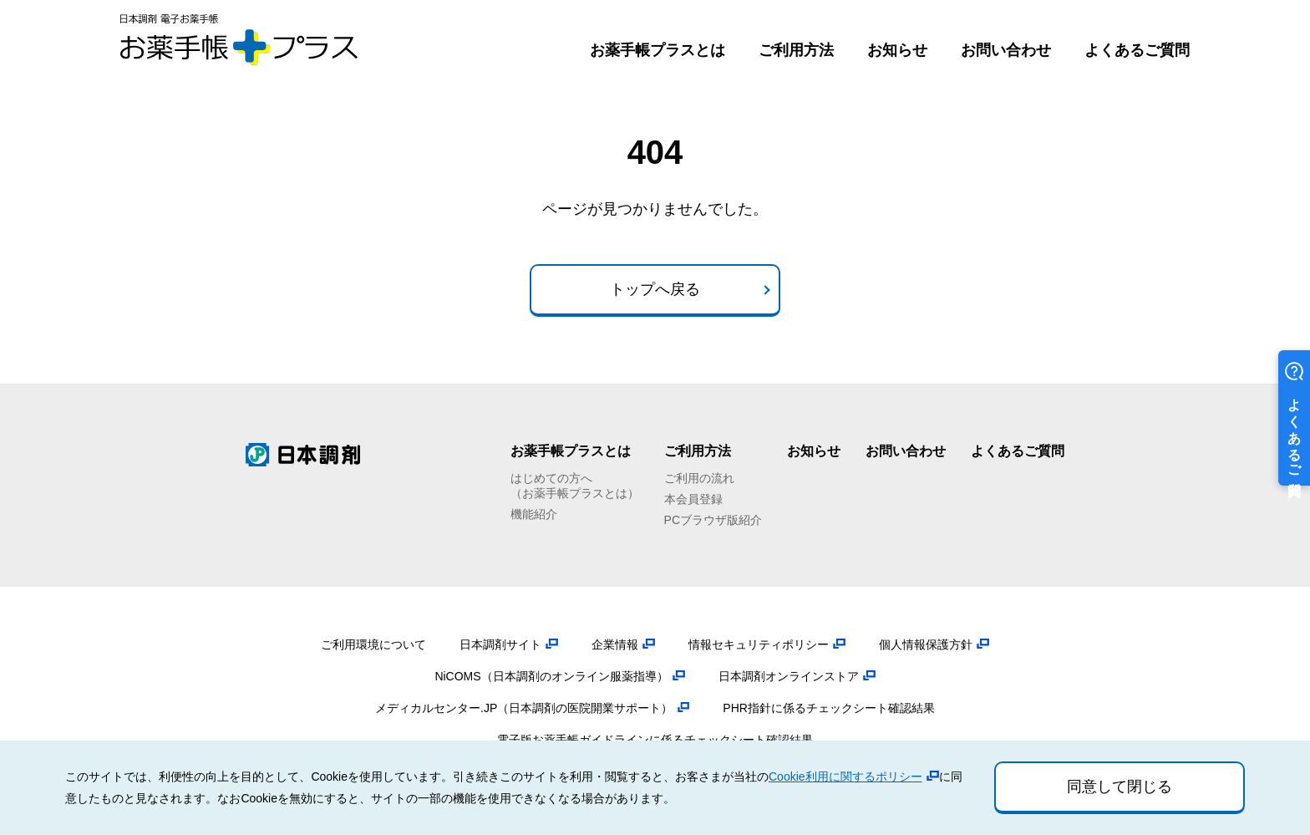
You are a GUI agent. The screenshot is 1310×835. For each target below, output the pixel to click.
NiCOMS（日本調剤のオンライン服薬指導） (551, 676)
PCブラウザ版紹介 (713, 520)
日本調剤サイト (500, 644)
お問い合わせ (1006, 50)
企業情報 (615, 644)
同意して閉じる (1119, 786)
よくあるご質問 (1137, 50)
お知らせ (897, 50)
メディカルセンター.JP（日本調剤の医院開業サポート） (524, 708)
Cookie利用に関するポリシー (845, 776)
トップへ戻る (655, 289)
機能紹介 (533, 514)
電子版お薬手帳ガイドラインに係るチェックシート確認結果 (655, 739)
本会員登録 (693, 499)
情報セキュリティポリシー (758, 644)
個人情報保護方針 (925, 644)
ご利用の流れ (699, 478)
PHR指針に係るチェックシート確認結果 (829, 708)
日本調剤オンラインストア (788, 676)
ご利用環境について (373, 644)
